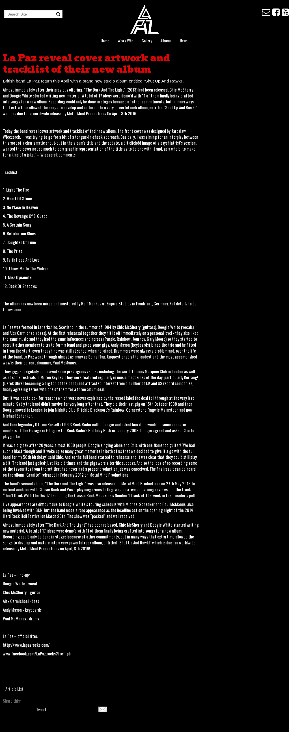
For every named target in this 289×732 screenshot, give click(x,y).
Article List (14, 689)
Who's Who (125, 41)
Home (105, 41)
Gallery (147, 41)
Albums (165, 41)
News (183, 41)
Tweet (41, 709)
